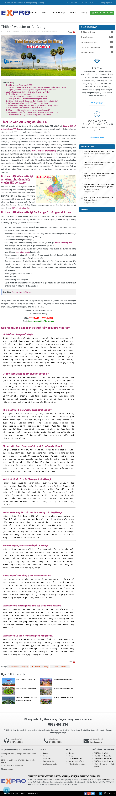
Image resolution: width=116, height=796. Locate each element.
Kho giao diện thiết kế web (21, 292)
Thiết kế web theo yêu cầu (103, 758)
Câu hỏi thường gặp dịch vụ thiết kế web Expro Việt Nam (27, 92)
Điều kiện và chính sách (77, 764)
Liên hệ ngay (97, 137)
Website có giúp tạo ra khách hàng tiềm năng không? (29, 115)
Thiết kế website (97, 37)
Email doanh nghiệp (50, 764)
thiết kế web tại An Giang (21, 208)
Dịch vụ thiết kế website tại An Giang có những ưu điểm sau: (31, 90)
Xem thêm (97, 103)
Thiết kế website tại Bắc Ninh (26, 689)
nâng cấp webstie (23, 252)
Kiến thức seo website (97, 42)
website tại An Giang (39, 667)
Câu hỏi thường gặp (76, 758)
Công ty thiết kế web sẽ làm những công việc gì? (26, 96)
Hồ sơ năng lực (109, 793)
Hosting (45, 756)
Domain (45, 753)
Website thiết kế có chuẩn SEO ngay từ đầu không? (27, 103)
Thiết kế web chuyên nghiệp (104, 761)
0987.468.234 (88, 3)
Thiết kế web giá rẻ (101, 753)
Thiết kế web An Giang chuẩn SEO (18, 85)
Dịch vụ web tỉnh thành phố (30, 31)
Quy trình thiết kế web (76, 761)
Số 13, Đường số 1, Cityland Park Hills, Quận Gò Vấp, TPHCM (18, 761)
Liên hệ (84, 13)
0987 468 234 (16, 742)
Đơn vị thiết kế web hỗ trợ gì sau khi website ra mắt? (28, 110)
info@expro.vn (105, 3)
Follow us (73, 3)
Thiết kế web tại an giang (18, 667)
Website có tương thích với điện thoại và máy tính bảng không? (32, 105)
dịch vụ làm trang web (63, 243)
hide (11, 82)
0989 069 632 (55, 742)
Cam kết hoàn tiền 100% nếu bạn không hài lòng (24, 3)
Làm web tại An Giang (59, 667)
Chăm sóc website (49, 761)
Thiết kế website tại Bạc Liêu (26, 679)
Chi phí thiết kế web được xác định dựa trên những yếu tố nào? (32, 101)
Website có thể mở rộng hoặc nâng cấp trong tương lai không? (32, 112)
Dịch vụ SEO (47, 758)
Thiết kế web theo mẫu (102, 756)
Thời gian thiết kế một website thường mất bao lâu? (27, 99)
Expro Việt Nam (32, 793)
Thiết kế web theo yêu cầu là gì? (20, 94)
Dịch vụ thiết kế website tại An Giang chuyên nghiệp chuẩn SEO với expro (36, 87)
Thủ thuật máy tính (97, 32)
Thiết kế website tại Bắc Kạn (63, 679)
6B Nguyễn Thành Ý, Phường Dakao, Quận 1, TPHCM (19, 754)
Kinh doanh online (97, 52)
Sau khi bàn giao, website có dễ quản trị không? (26, 108)
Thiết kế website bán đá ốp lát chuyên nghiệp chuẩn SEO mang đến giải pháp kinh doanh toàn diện (99, 186)
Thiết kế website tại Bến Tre (63, 689)
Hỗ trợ (71, 756)
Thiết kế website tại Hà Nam (63, 698)
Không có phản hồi (49, 31)
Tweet (70, 32)
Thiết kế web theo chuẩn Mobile (104, 765)
